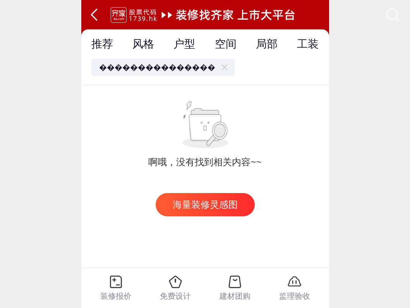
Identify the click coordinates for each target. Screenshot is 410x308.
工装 (308, 44)
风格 (143, 44)
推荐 (102, 44)
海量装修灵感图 (205, 204)
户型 (184, 44)
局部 (267, 44)
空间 (226, 44)
